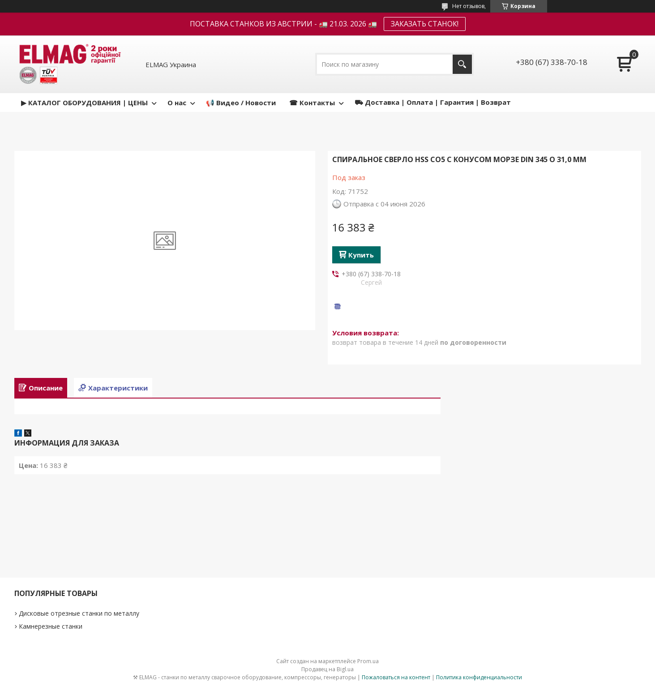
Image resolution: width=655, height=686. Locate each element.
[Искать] (462, 64)
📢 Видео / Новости (241, 102)
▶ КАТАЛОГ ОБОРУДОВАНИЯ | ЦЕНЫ (84, 102)
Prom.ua (368, 661)
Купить (361, 254)
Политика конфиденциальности (479, 677)
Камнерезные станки (50, 626)
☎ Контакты (312, 102)
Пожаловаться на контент (396, 677)
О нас (176, 102)
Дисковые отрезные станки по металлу (79, 613)
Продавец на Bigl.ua (327, 669)
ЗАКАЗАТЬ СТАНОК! (424, 24)
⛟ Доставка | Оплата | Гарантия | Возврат (433, 102)
